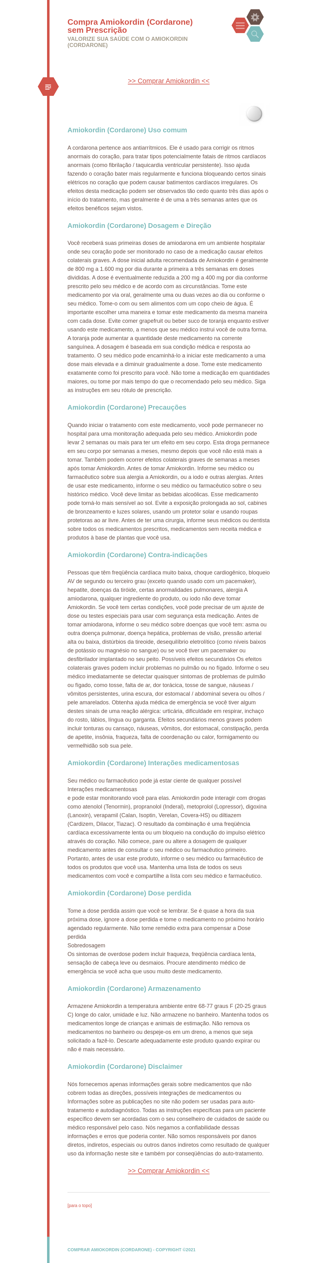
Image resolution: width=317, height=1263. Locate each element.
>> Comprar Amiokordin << (169, 81)
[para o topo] (79, 1205)
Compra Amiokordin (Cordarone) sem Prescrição (130, 26)
